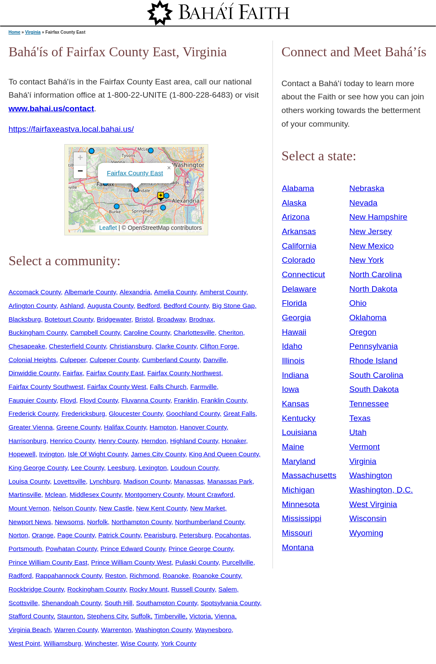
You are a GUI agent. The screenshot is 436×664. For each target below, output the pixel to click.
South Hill (118, 602)
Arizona (296, 216)
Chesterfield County (77, 346)
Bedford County (186, 305)
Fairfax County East (135, 173)
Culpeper (73, 359)
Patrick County (119, 535)
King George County (38, 467)
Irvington (51, 454)
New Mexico (371, 245)
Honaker (233, 440)
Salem (227, 589)
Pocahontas (232, 535)
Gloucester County (135, 413)
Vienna (225, 616)
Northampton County (142, 521)
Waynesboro (213, 629)
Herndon (153, 440)
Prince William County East (48, 562)
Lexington (152, 467)
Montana (298, 547)
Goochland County (193, 413)
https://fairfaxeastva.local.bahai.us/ (71, 129)
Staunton (70, 616)
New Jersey (370, 231)
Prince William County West (131, 562)
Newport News (30, 521)
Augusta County (110, 305)
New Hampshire (378, 216)
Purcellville (237, 562)
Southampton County (166, 602)
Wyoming (366, 532)
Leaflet (107, 227)
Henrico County (72, 440)
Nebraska (366, 188)
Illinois (293, 360)
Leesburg (121, 467)
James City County (158, 454)
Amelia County (175, 292)
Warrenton (116, 629)
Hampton (162, 427)
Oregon (362, 332)
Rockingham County (96, 589)
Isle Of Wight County (97, 454)
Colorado (298, 259)
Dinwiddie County (34, 373)
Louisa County (29, 481)
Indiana (295, 375)
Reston (115, 575)
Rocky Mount (148, 589)
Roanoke (176, 575)
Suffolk (141, 616)
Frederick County (33, 413)
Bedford (148, 305)
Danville (215, 359)
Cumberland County (170, 359)
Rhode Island (373, 360)
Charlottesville (194, 332)
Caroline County (146, 332)
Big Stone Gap (233, 305)
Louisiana (299, 432)
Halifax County (125, 427)
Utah (358, 432)
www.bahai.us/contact (51, 108)
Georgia (296, 317)
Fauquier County (32, 400)
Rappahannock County (68, 575)
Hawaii (294, 332)
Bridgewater (114, 319)
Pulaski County (196, 562)
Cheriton (230, 332)
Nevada (363, 202)
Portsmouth (25, 548)
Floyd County (99, 400)
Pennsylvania (373, 346)
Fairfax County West (116, 386)
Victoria (200, 616)
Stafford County (31, 616)
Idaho (292, 346)
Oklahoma (367, 317)
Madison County (146, 481)
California (299, 245)
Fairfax (73, 373)
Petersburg (195, 535)
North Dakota (373, 288)
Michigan (298, 489)
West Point (24, 643)
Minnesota (301, 504)
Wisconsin (367, 518)
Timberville (170, 616)
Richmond (144, 575)
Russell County (193, 589)
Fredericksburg (83, 413)
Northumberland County (209, 521)
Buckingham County (37, 332)
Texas (359, 418)
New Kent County (161, 508)
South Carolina (376, 375)
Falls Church (168, 386)
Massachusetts (309, 475)
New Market (207, 508)
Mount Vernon (29, 508)
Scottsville (23, 602)
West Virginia (373, 504)
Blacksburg (25, 319)
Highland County (194, 440)
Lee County (87, 467)
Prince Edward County (132, 548)
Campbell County (95, 332)
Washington (370, 475)
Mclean (55, 494)
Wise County (139, 643)
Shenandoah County (71, 602)
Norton (18, 535)
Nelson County (74, 508)
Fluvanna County (145, 400)
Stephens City (107, 616)
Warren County (76, 629)
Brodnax (201, 319)
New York (366, 259)
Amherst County (223, 292)
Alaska (294, 202)
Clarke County (175, 346)
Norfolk (97, 521)
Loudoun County (194, 467)
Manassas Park (229, 481)
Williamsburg (62, 643)
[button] (166, 196)
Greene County (78, 427)
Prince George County (201, 548)
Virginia (33, 32)
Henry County (118, 440)
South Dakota (374, 389)
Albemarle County (90, 292)
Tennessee (369, 403)
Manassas (189, 481)
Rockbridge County (36, 589)
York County (178, 643)
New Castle (115, 508)
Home (14, 32)
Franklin (186, 400)
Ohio (358, 303)
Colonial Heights (32, 359)
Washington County (163, 629)
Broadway (171, 319)
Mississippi (301, 518)
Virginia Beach (30, 629)
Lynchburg (104, 481)
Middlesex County (95, 494)
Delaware (299, 288)
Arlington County (32, 305)
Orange (43, 535)
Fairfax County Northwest (184, 373)
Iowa (290, 389)
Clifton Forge (218, 346)
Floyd (68, 400)
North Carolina (375, 274)
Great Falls (239, 413)
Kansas (295, 403)
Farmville (203, 386)
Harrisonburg (27, 440)
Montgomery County (154, 494)
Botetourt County (69, 319)
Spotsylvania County (230, 602)
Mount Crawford (210, 494)
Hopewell (22, 454)
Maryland (299, 461)
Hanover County (203, 427)
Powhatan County (71, 548)
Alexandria (135, 292)
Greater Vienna (31, 427)
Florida (294, 303)
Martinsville (25, 494)
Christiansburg (130, 346)
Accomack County (35, 292)
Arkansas (299, 231)
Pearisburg (159, 535)
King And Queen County (224, 454)
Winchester (101, 643)
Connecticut (303, 274)
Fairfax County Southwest (46, 386)
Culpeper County (113, 359)
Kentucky (299, 418)
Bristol (144, 319)
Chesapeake (27, 346)
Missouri (297, 532)
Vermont (364, 446)
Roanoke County (216, 575)
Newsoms (68, 521)
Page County (76, 535)
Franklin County (223, 400)
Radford (20, 575)
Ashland (72, 305)
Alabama (298, 188)
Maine (293, 446)
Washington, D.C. (381, 489)
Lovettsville (70, 481)
